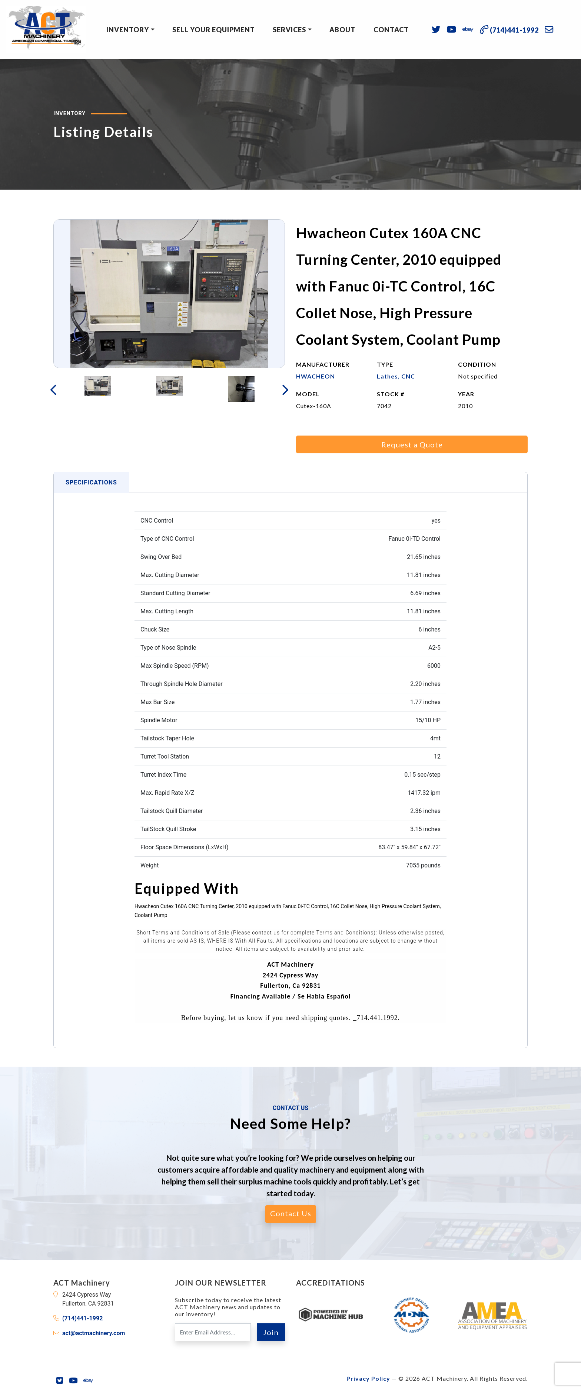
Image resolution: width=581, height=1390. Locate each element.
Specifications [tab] (91, 482)
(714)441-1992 (82, 1318)
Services (289, 30)
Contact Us (290, 1213)
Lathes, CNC (396, 376)
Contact (391, 30)
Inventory (127, 30)
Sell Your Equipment (213, 30)
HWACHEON (315, 376)
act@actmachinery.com (93, 1333)
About (342, 30)
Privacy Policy (368, 1378)
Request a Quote (412, 444)
